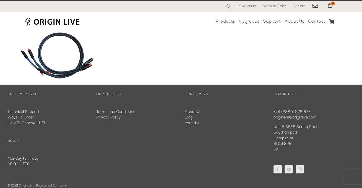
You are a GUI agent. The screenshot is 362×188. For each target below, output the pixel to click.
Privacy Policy (108, 117)
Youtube (192, 123)
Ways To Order (21, 117)
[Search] (228, 6)
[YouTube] (289, 169)
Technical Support (23, 112)
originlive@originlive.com (295, 117)
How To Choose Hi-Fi (26, 123)
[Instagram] (300, 169)
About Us (193, 112)
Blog (189, 117)
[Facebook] (278, 169)
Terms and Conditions (115, 112)
